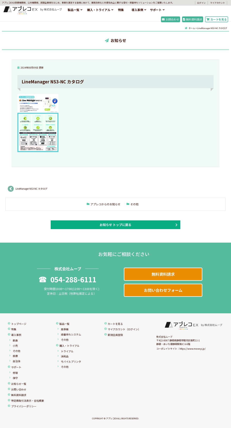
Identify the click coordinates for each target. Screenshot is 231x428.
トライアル (67, 351)
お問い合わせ (18, 389)
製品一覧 (73, 10)
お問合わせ (170, 19)
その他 (134, 204)
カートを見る (216, 19)
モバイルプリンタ (71, 361)
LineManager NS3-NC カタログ (31, 188)
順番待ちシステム (71, 334)
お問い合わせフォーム (163, 290)
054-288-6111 (67, 279)
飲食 (15, 340)
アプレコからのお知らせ (105, 204)
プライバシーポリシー (23, 406)
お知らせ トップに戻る (115, 224)
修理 (15, 373)
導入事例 (137, 10)
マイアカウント (217, 2)
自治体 (16, 361)
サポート (156, 10)
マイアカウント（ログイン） (124, 329)
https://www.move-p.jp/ (193, 348)
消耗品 (64, 356)
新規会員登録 (115, 335)
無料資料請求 (192, 19)
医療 (15, 356)
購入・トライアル (98, 10)
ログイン (201, 2)
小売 (15, 346)
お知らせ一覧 (18, 384)
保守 (15, 378)
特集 (121, 10)
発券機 (64, 329)
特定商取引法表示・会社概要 (27, 400)
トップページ (18, 324)
